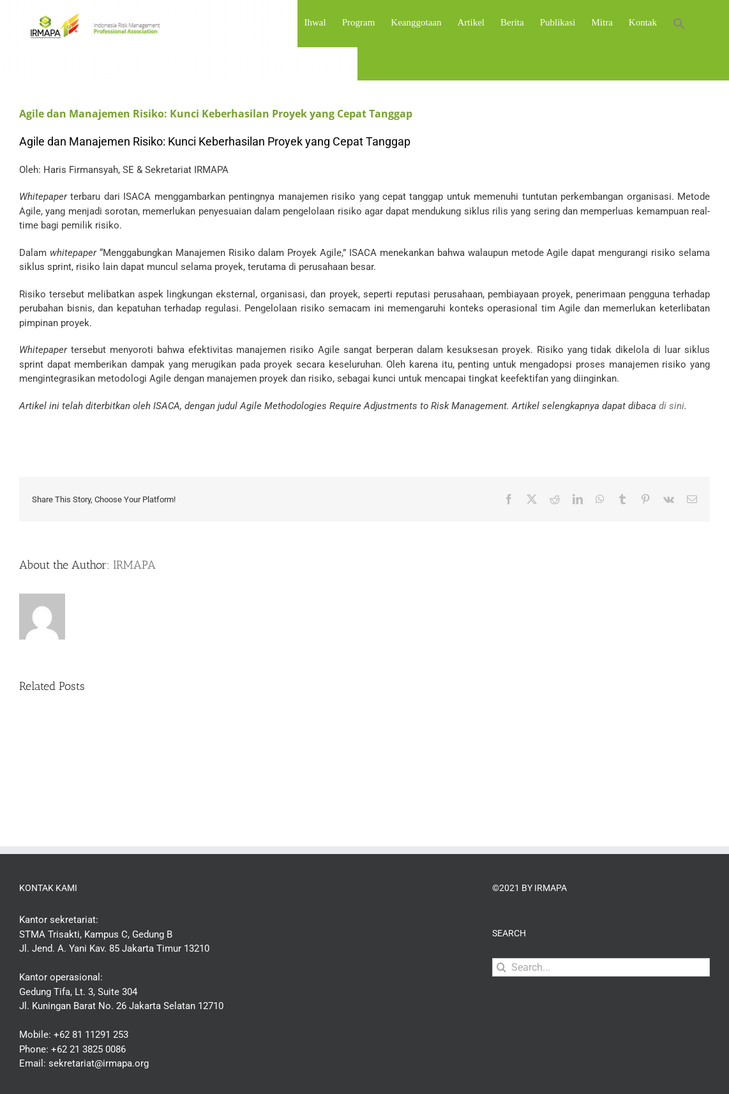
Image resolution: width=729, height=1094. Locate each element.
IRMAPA (134, 565)
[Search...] (601, 967)
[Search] (501, 967)
